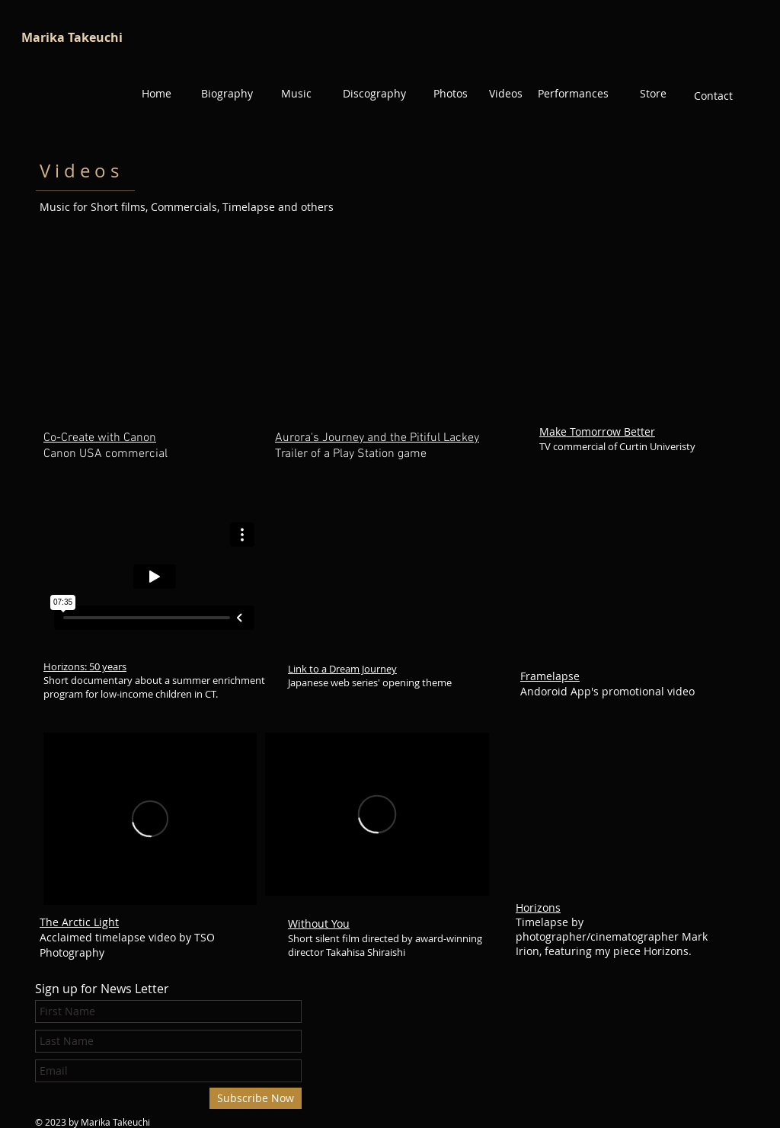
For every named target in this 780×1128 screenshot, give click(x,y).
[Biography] (227, 94)
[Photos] (450, 94)
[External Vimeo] (154, 576)
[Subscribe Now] (255, 1098)
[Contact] (713, 96)
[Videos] (506, 94)
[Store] (653, 93)
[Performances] (573, 94)
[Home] (156, 94)
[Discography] (374, 94)
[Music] (296, 94)
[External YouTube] (633, 340)
